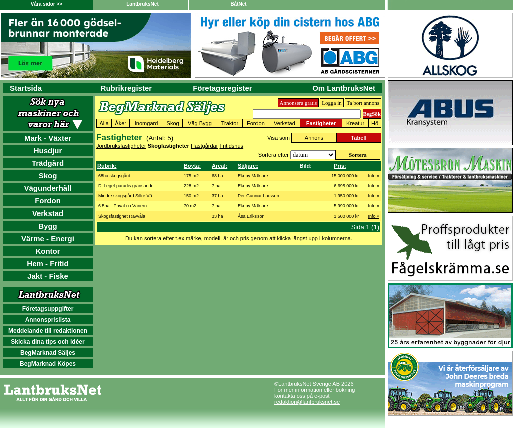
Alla (103, 123)
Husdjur (48, 150)
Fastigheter (321, 123)
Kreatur (355, 123)
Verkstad (48, 213)
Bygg (47, 226)
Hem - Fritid (47, 263)
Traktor (229, 123)
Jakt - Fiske (47, 276)
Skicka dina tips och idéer (47, 341)
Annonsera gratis (298, 103)
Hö (374, 123)
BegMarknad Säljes (47, 352)
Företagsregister (222, 88)
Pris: (340, 166)
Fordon (48, 200)
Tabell (358, 138)
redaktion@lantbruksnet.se (307, 402)
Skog (48, 175)
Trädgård (48, 163)
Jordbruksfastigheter (121, 146)
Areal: (219, 166)
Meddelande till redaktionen (47, 330)
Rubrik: (107, 166)
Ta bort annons (363, 103)
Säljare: (248, 166)
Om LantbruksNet (343, 88)
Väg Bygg (200, 123)
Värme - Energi (47, 238)
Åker (120, 123)
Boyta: (192, 166)
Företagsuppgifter (48, 308)
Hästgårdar (204, 146)
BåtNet (238, 4)
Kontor (47, 251)
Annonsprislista (48, 319)
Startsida (26, 88)
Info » (373, 175)
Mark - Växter (47, 138)
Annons (314, 138)
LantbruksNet (142, 4)
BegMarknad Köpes (48, 363)
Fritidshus (231, 146)
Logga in (331, 103)
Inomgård (146, 123)
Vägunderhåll (47, 188)
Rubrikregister (126, 88)
